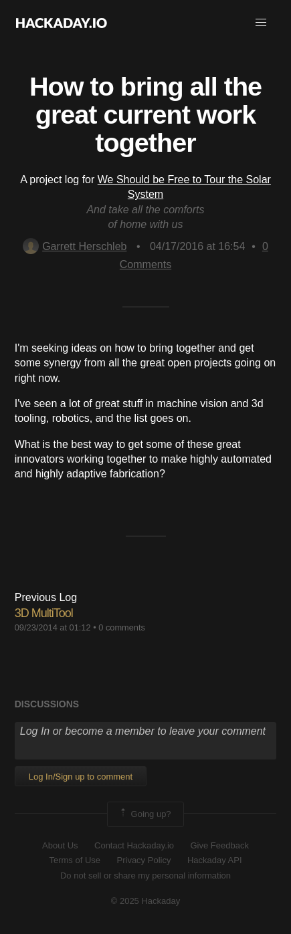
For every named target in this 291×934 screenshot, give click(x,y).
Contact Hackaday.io (134, 845)
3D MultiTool (44, 613)
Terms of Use (74, 860)
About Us (60, 845)
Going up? (144, 814)
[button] (261, 22)
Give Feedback (219, 845)
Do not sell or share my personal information (145, 875)
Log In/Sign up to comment (80, 777)
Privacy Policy (144, 860)
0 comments (121, 627)
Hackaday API (214, 860)
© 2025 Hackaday (146, 901)
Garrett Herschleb (74, 246)
